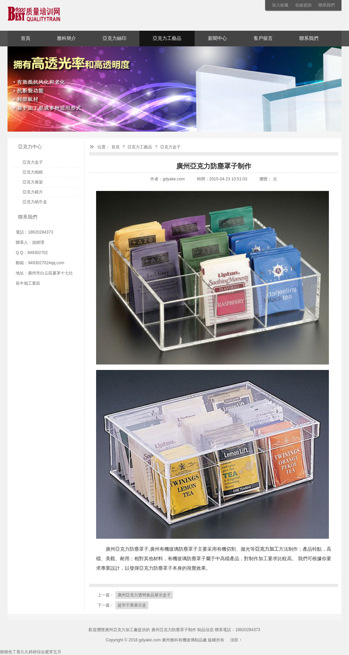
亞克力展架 (32, 182)
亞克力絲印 (114, 38)
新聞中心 (217, 38)
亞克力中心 (30, 146)
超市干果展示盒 (132, 605)
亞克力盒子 (170, 147)
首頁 (25, 38)
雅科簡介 (66, 38)
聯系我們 (326, 5)
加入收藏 (280, 5)
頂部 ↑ (235, 640)
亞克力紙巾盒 (34, 201)
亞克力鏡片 (32, 192)
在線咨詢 (303, 5)
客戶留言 (263, 38)
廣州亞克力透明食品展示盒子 (144, 595)
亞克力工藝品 (167, 38)
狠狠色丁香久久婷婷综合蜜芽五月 (30, 652)
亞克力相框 (32, 172)
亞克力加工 (267, 549)
